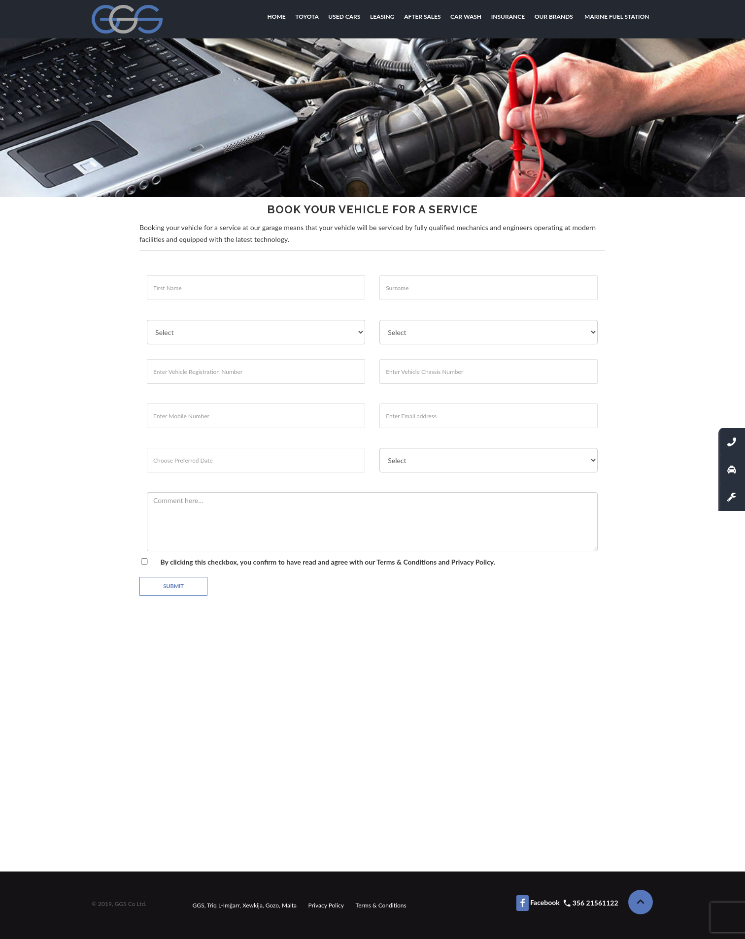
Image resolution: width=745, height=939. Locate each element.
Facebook (538, 903)
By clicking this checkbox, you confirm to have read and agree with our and (317, 562)
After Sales (422, 16)
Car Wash (465, 16)
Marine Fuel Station (616, 16)
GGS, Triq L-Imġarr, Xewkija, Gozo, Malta (245, 905)
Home (277, 16)
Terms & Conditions (406, 562)
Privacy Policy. (473, 562)
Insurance (508, 16)
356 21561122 (595, 903)
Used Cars (344, 16)
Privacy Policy (326, 905)
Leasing (382, 16)
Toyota (306, 16)
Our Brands (554, 16)
